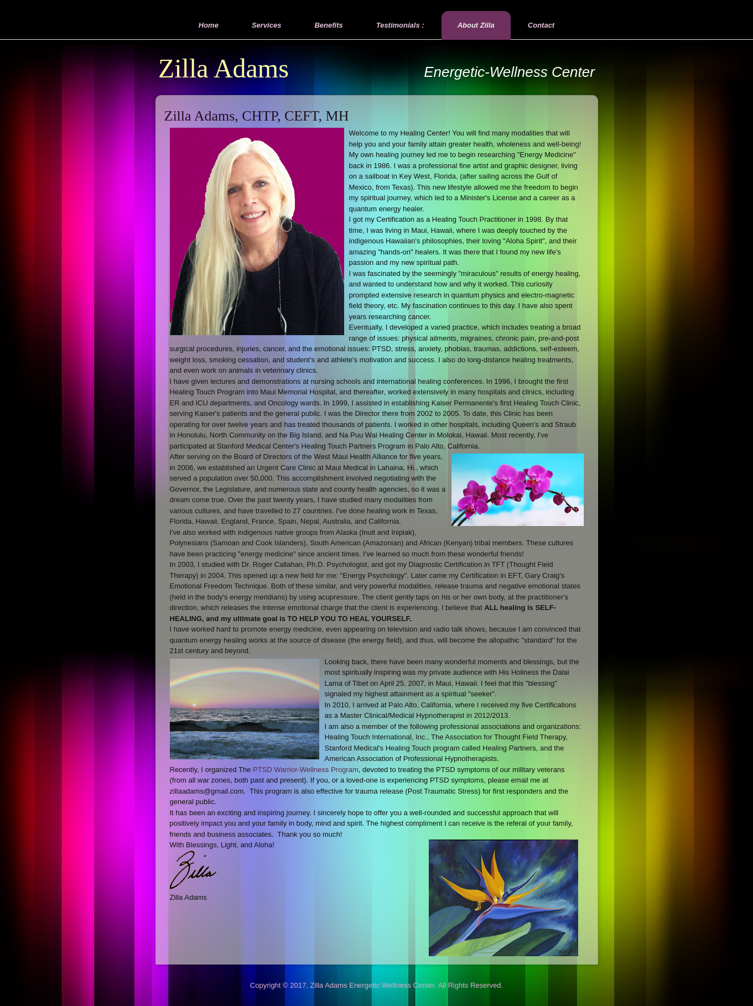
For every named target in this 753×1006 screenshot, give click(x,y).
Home (209, 25)
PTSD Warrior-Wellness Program (306, 769)
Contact (541, 25)
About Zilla (476, 25)
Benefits (328, 25)
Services (267, 25)
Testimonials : (400, 25)
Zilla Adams (223, 68)
